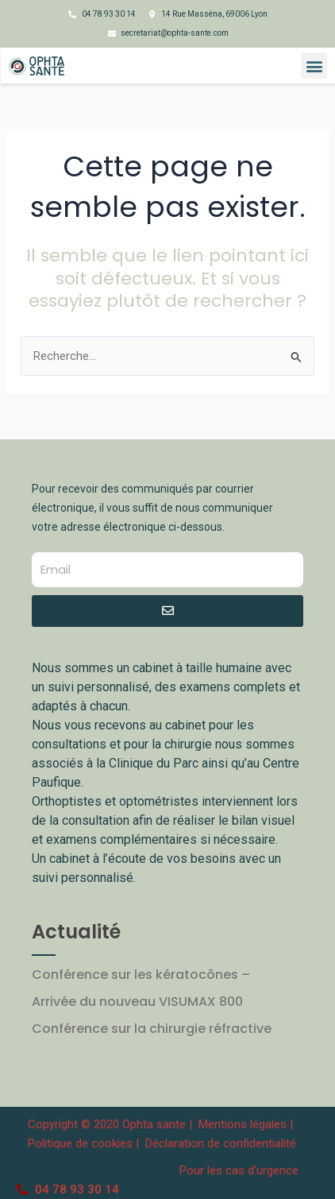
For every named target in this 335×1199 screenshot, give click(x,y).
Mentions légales (244, 1124)
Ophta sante (154, 1124)
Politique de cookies (80, 1143)
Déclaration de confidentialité (220, 1143)
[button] (314, 65)
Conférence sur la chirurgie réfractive (151, 1028)
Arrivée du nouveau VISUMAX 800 (137, 1001)
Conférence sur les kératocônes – (141, 974)
